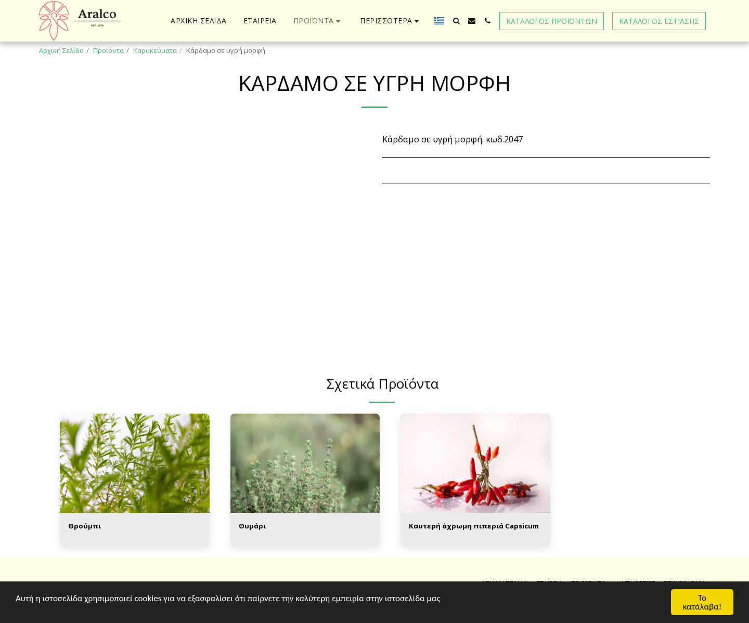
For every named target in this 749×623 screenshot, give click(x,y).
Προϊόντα (108, 50)
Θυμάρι (252, 526)
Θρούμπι (84, 526)
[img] (135, 463)
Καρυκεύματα (155, 50)
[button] (456, 20)
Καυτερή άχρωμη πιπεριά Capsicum (474, 526)
